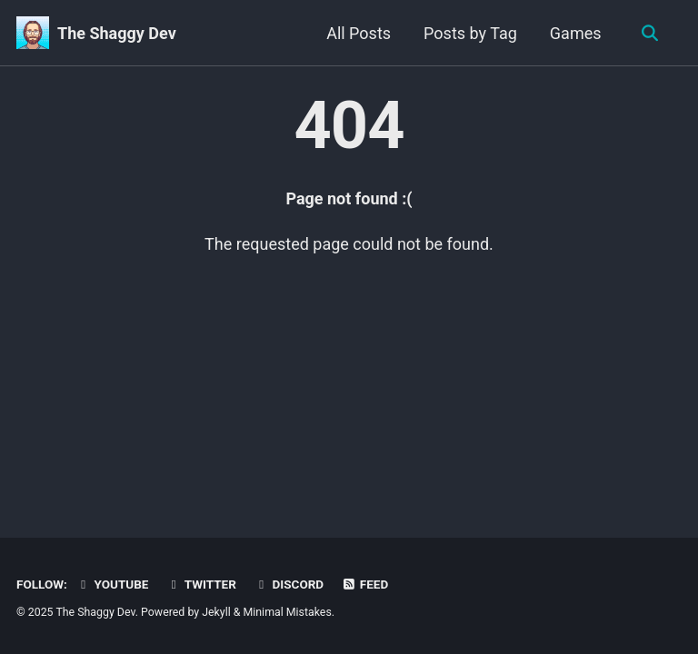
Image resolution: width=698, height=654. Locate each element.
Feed (365, 584)
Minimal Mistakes (288, 612)
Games (576, 33)
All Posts (358, 33)
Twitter (201, 584)
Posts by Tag (470, 33)
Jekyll (216, 612)
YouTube (111, 584)
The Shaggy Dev (116, 33)
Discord (289, 584)
